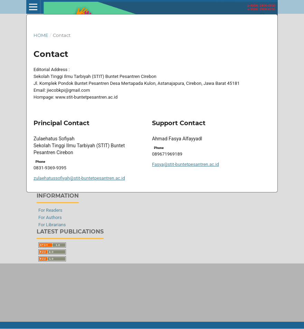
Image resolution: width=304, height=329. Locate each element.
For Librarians (52, 224)
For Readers (50, 210)
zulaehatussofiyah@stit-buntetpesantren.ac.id (79, 178)
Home (41, 35)
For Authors (50, 217)
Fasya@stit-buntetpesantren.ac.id (185, 164)
